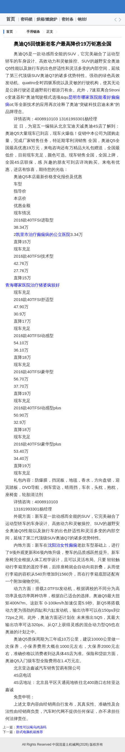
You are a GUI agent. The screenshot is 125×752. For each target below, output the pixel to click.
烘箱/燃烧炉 (47, 19)
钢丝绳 (83, 19)
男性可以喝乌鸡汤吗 (31, 727)
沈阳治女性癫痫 (62, 545)
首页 (10, 19)
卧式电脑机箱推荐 (29, 732)
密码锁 (26, 19)
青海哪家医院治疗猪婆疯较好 (32, 285)
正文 (49, 32)
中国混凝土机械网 (62, 6)
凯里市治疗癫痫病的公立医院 (43, 234)
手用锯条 (33, 32)
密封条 (67, 19)
